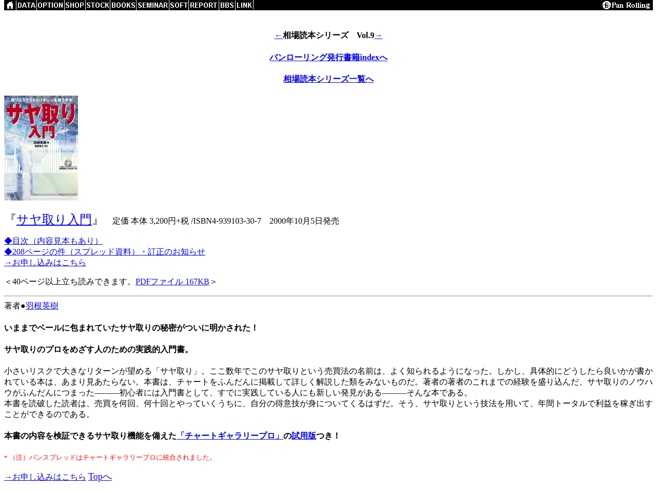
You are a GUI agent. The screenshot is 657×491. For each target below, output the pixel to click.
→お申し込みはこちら (45, 262)
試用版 (304, 435)
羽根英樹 (42, 305)
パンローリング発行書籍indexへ (328, 57)
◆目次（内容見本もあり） (53, 241)
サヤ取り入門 (54, 219)
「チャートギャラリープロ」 (230, 435)
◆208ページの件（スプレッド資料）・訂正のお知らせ (104, 251)
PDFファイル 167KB (172, 281)
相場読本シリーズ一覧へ (328, 79)
